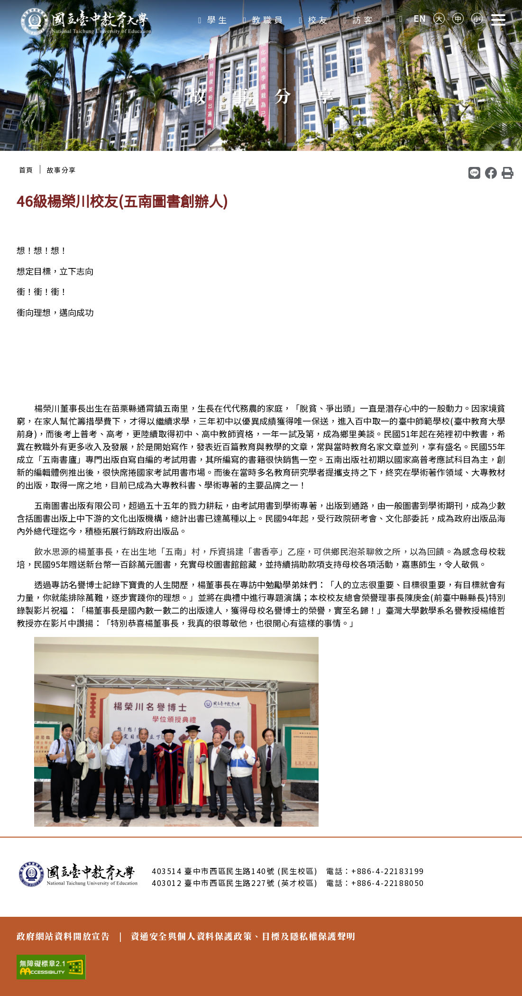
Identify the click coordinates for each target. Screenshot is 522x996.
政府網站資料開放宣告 (63, 936)
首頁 (26, 170)
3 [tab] (272, 136)
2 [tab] (261, 136)
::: (3, 159)
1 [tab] (250, 136)
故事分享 (61, 170)
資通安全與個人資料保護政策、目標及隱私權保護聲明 (243, 936)
